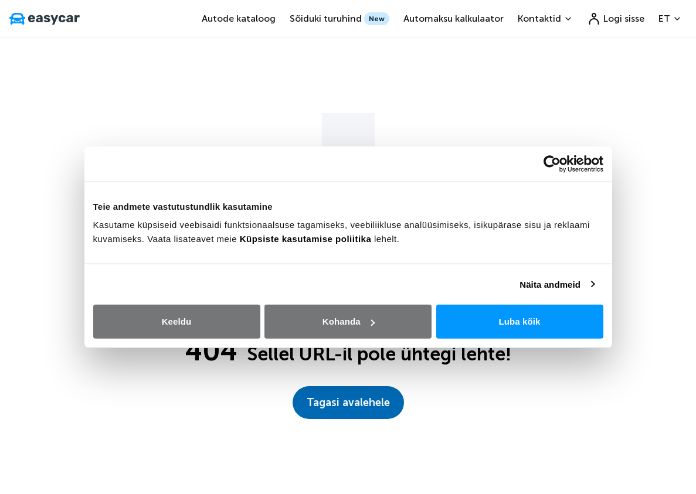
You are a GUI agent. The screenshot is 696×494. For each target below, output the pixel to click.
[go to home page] (44, 19)
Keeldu (177, 321)
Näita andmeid (550, 284)
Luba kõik (520, 321)
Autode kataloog (239, 18)
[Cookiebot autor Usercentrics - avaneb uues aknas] (552, 163)
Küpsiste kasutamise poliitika (306, 239)
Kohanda (348, 321)
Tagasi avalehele (348, 402)
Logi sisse (615, 19)
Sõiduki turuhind (339, 18)
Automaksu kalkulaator (453, 18)
